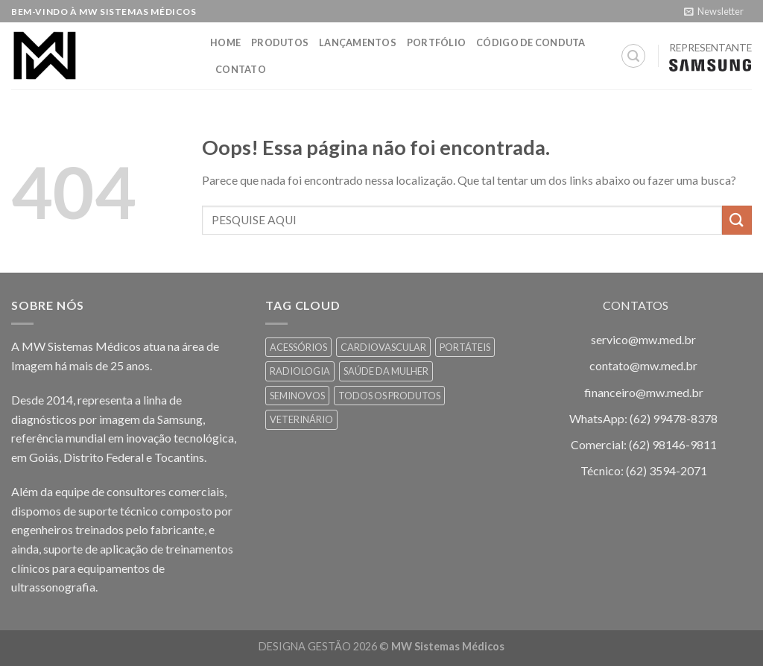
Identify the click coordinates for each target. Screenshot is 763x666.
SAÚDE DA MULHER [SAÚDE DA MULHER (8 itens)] (385, 371)
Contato (240, 69)
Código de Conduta (530, 42)
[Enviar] (737, 220)
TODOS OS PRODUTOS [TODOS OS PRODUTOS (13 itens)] (389, 396)
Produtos (279, 42)
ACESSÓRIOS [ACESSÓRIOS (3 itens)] (298, 347)
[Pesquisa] (633, 56)
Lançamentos (357, 42)
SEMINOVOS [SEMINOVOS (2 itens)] (297, 396)
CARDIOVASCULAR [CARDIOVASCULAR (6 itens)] (383, 347)
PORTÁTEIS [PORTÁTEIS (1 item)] (465, 347)
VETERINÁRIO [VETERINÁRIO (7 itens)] (301, 419)
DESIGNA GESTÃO (305, 646)
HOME (225, 42)
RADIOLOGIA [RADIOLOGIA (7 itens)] (300, 371)
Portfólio (436, 42)
